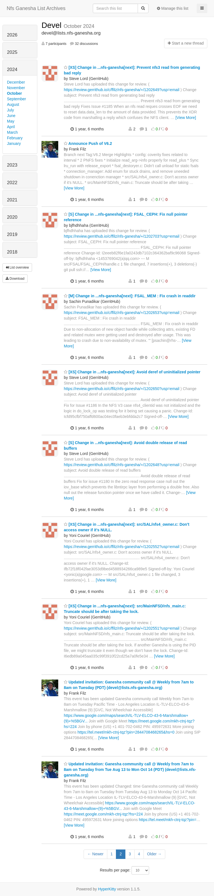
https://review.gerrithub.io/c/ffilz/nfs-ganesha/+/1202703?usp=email (121, 236)
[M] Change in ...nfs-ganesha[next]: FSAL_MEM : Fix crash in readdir (130, 296)
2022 (12, 182)
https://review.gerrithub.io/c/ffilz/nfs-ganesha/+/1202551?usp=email (121, 628)
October (14, 93)
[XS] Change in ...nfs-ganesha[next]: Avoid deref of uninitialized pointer (132, 372)
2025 (12, 52)
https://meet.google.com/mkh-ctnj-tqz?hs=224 (103, 814)
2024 (12, 69)
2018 (12, 252)
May (10, 121)
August (13, 104)
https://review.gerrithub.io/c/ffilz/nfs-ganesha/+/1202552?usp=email (121, 546)
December (16, 82)
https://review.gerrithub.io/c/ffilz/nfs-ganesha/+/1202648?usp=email (121, 464)
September (16, 99)
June (11, 115)
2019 (12, 234)
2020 (12, 217)
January (14, 143)
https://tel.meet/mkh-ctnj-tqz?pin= (167, 819)
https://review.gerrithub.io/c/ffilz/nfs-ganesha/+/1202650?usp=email (121, 388)
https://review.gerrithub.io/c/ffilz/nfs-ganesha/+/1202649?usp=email (121, 89)
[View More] (186, 117)
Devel (53, 25)
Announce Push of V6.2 (88, 143)
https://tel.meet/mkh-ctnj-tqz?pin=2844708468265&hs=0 (125, 732)
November (16, 88)
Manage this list (172, 8)
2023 (12, 165)
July (10, 110)
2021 (12, 200)
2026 (12, 35)
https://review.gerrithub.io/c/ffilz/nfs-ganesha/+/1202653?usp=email (121, 312)
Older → (154, 854)
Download (15, 279)
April (11, 127)
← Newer (95, 854)
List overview (17, 267)
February (15, 138)
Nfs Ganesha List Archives (36, 8)
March (12, 132)
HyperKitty (107, 889)
